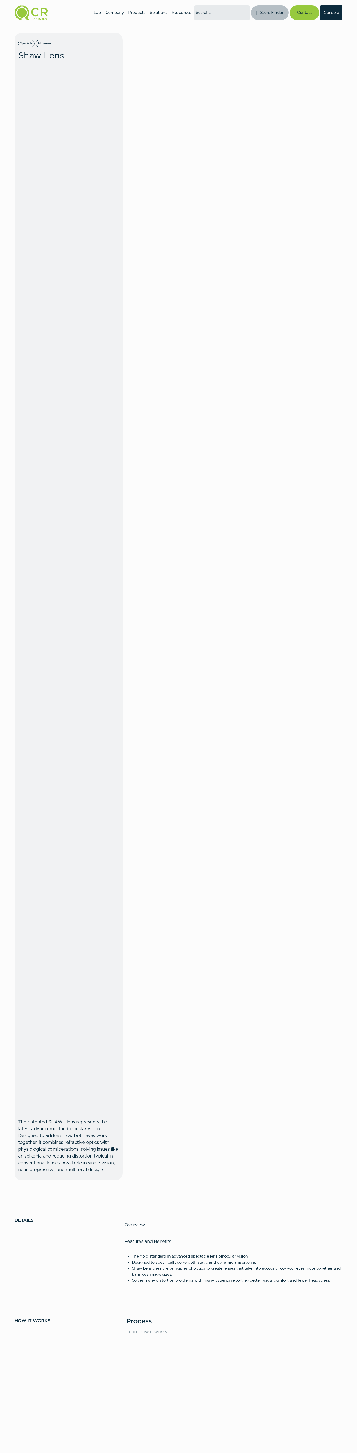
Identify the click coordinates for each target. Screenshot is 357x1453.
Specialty (26, 43)
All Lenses (44, 43)
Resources (181, 13)
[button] (233, 1225)
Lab (97, 13)
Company (114, 13)
